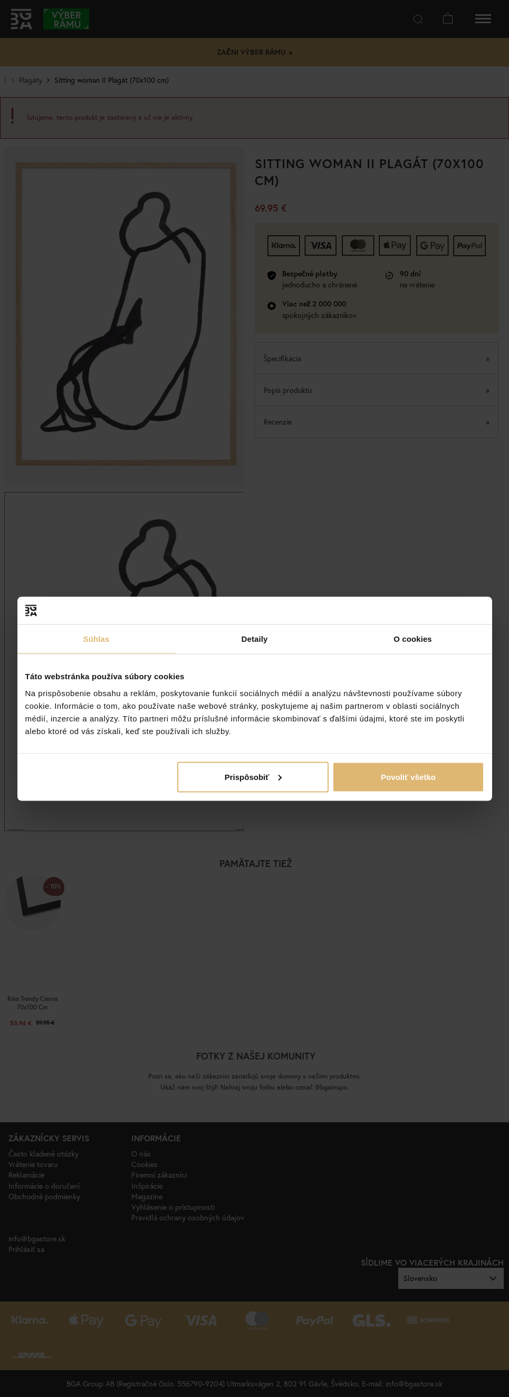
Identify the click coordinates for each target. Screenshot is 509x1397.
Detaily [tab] (255, 638)
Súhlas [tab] (96, 638)
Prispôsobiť (253, 776)
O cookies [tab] (412, 638)
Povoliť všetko (408, 776)
